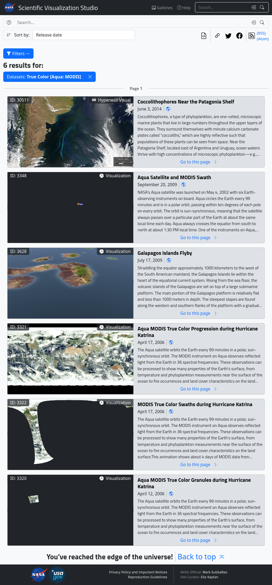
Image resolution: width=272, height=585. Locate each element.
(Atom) (263, 38)
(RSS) (261, 33)
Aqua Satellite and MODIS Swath (174, 177)
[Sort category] (83, 35)
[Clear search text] (252, 7)
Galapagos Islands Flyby (165, 253)
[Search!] (263, 7)
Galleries (162, 7)
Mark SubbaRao (215, 572)
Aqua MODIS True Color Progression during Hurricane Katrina (198, 332)
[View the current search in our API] (203, 36)
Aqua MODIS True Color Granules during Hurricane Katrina (194, 483)
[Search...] (221, 7)
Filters (18, 53)
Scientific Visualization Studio (58, 7)
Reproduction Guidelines (147, 577)
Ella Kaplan (209, 577)
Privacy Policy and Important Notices (138, 572)
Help (184, 7)
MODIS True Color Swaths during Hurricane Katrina (195, 404)
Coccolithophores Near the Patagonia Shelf (186, 102)
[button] (90, 77)
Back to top (201, 556)
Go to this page (199, 162)
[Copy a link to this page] (217, 36)
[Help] (8, 22)
